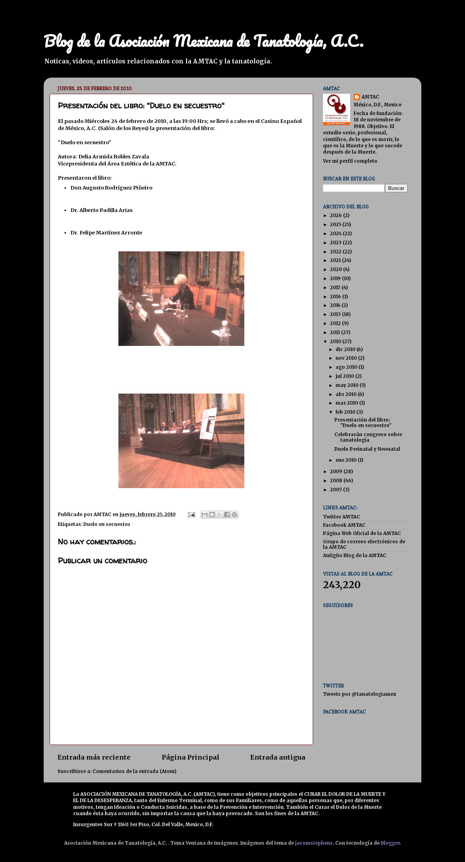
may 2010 (348, 385)
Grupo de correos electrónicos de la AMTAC (364, 544)
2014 (335, 305)
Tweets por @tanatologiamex (359, 694)
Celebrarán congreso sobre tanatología (368, 437)
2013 (336, 314)
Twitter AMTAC (341, 517)
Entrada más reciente (94, 757)
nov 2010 (347, 358)
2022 (336, 252)
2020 (336, 269)
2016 (336, 296)
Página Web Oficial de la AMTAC (362, 533)
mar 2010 (347, 403)
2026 (336, 215)
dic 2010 (346, 349)
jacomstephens (314, 843)
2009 (336, 471)
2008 (336, 480)
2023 (336, 242)
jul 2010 (345, 376)
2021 (336, 260)
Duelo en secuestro (106, 524)
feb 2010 (346, 412)
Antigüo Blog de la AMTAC (354, 555)
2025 (336, 224)
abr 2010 (347, 394)
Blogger (390, 843)
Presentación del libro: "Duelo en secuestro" (362, 422)
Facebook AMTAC (344, 525)
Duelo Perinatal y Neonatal (367, 449)
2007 (336, 489)
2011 (335, 332)
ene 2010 (347, 460)
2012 (336, 323)
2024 (336, 233)
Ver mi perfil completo (350, 161)
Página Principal (191, 757)
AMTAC (370, 97)
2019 (336, 278)
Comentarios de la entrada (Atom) (134, 771)
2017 (335, 287)
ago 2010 (347, 367)
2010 (336, 341)
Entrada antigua (277, 757)
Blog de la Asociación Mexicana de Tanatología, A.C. (204, 40)
